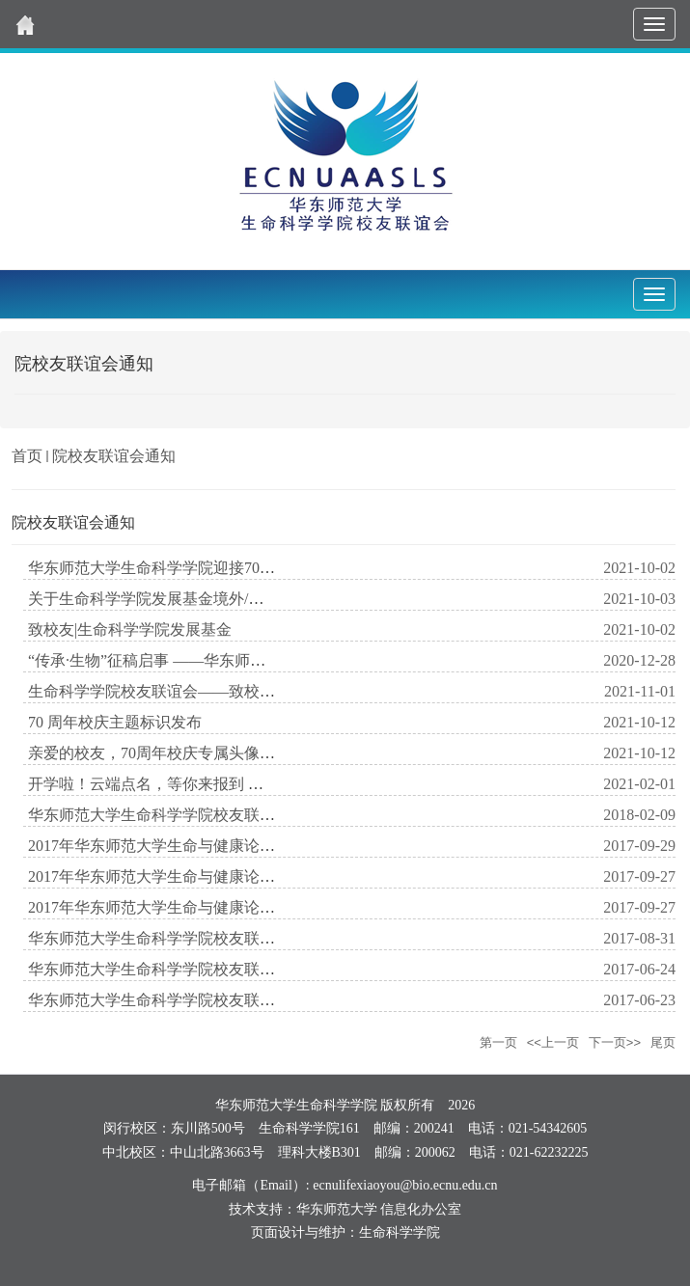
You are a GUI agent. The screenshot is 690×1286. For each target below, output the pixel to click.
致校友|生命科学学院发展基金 (130, 629)
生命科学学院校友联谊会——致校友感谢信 (174, 691)
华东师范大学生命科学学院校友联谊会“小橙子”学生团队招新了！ (251, 1000)
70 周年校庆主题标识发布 (115, 722)
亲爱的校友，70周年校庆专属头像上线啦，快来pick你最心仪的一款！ (265, 753)
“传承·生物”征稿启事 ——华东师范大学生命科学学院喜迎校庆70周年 (262, 660)
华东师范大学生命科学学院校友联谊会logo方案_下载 (207, 938)
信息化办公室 (420, 1209)
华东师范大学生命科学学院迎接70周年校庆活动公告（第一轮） (244, 568)
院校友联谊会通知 (114, 456)
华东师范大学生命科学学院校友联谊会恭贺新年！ (198, 815)
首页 (27, 456)
